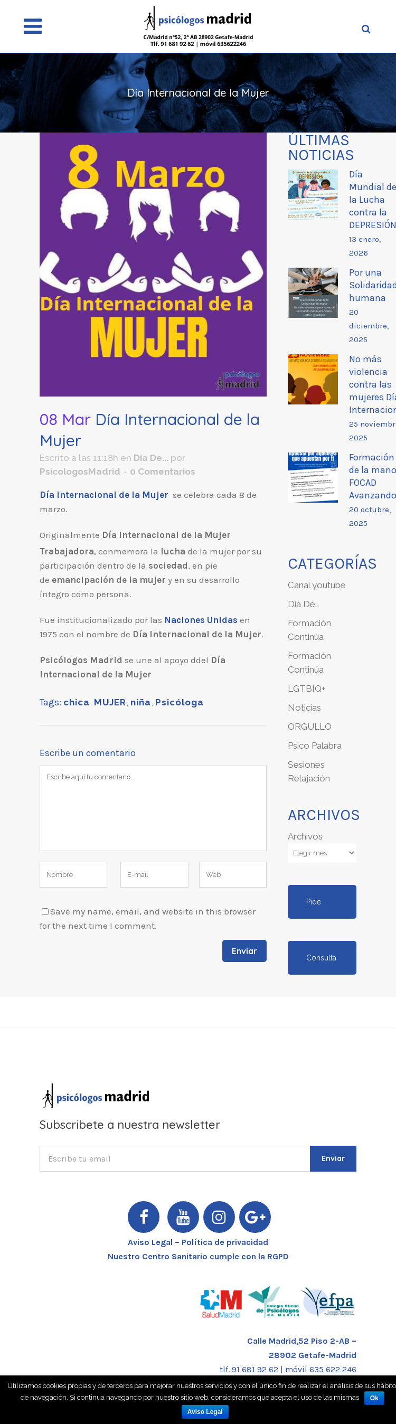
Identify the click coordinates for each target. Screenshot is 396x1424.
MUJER (110, 702)
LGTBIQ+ (306, 688)
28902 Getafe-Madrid (312, 1355)
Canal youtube (317, 585)
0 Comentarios (162, 471)
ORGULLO (310, 726)
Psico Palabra (315, 745)
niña (140, 702)
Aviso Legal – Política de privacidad (198, 1242)
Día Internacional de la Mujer (105, 494)
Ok (374, 1398)
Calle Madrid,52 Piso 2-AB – (301, 1341)
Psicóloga (179, 702)
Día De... (151, 457)
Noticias (304, 707)
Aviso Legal (205, 1412)
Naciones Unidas (201, 620)
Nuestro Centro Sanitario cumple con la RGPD (198, 1256)
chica (76, 702)
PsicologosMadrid (80, 471)
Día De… (303, 604)
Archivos (305, 836)
